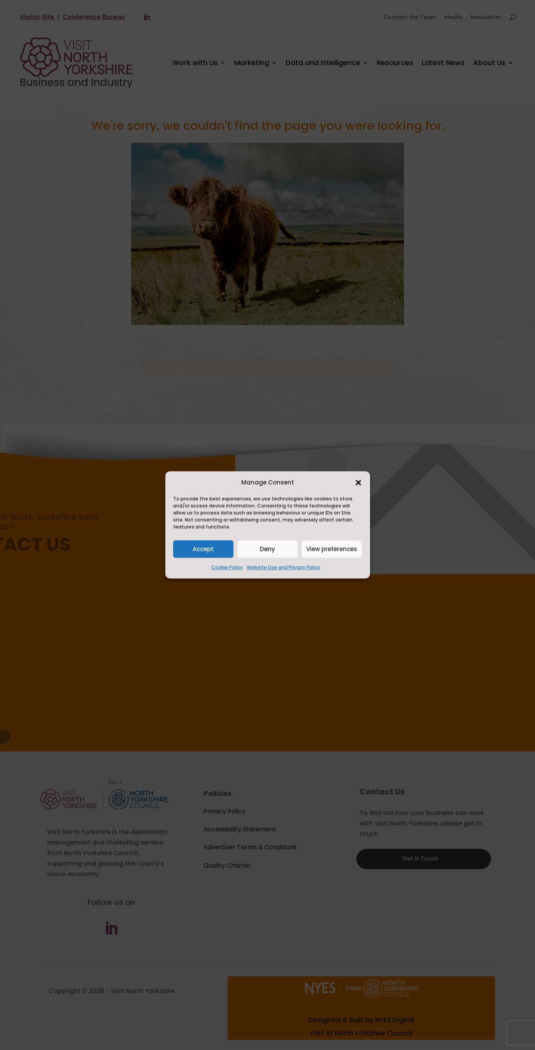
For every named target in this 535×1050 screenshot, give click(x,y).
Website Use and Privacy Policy (283, 567)
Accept (203, 549)
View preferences (331, 549)
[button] (358, 482)
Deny (267, 549)
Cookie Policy (227, 567)
